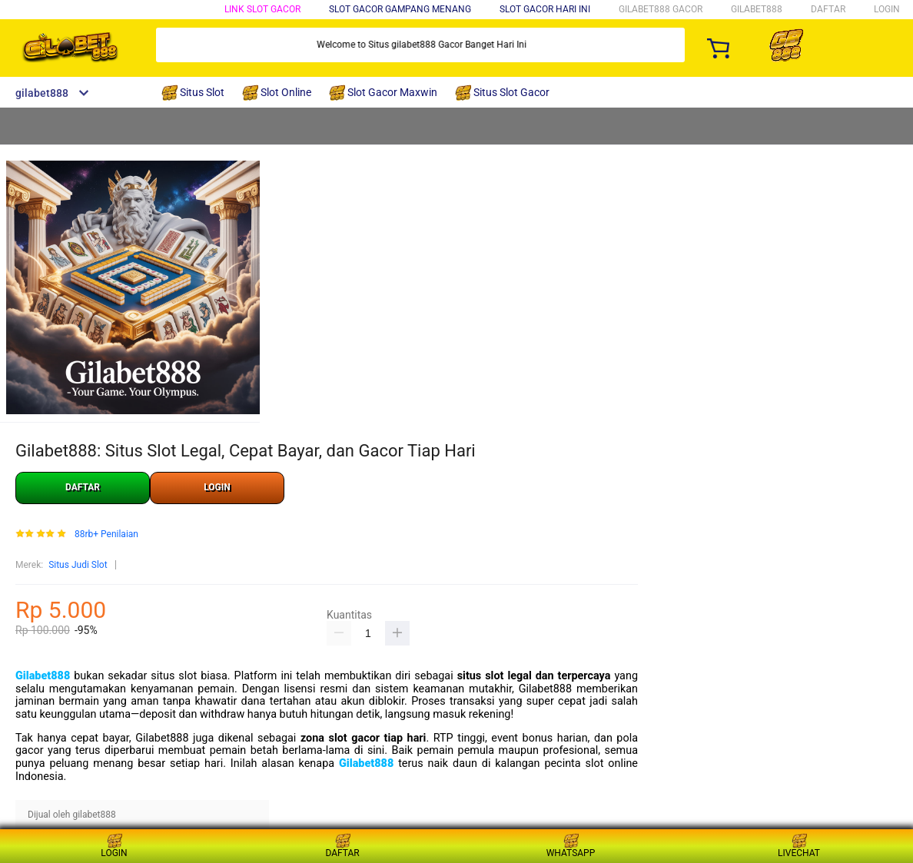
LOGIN (887, 9)
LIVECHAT (799, 845)
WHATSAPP (571, 845)
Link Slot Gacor (262, 9)
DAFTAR (828, 9)
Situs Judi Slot (77, 564)
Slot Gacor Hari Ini (545, 9)
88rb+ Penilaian (106, 534)
